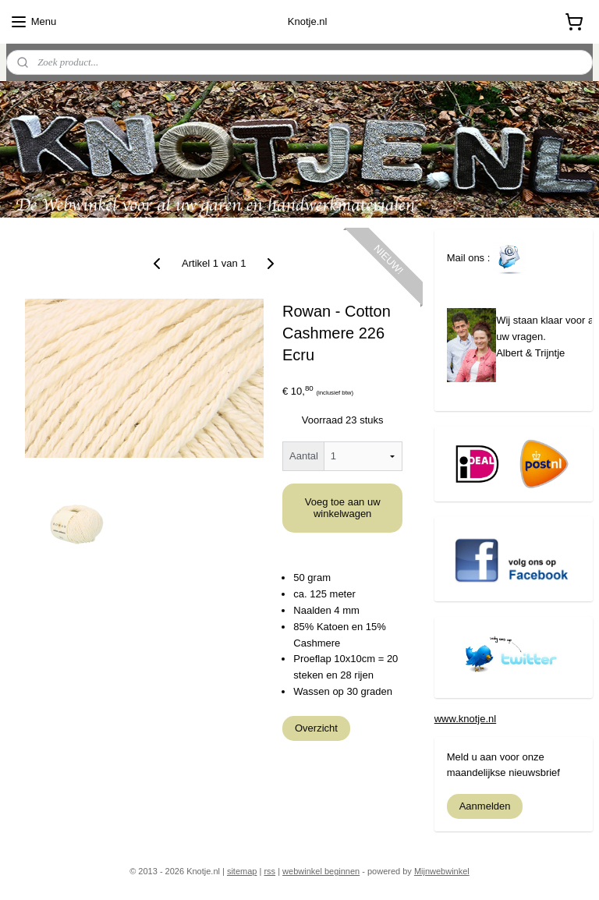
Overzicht (316, 727)
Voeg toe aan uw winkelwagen (343, 507)
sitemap (242, 871)
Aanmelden (485, 806)
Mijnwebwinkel (442, 871)
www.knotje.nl (465, 719)
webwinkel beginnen (321, 871)
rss (269, 871)
